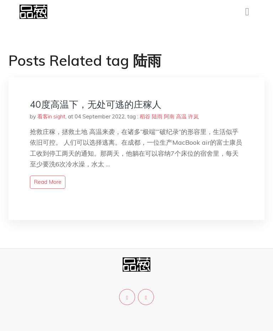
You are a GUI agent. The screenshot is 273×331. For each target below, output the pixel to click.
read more (47, 181)
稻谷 (145, 116)
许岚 (193, 116)
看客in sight (51, 116)
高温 (181, 116)
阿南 (169, 116)
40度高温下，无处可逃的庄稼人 (95, 104)
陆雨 (157, 116)
